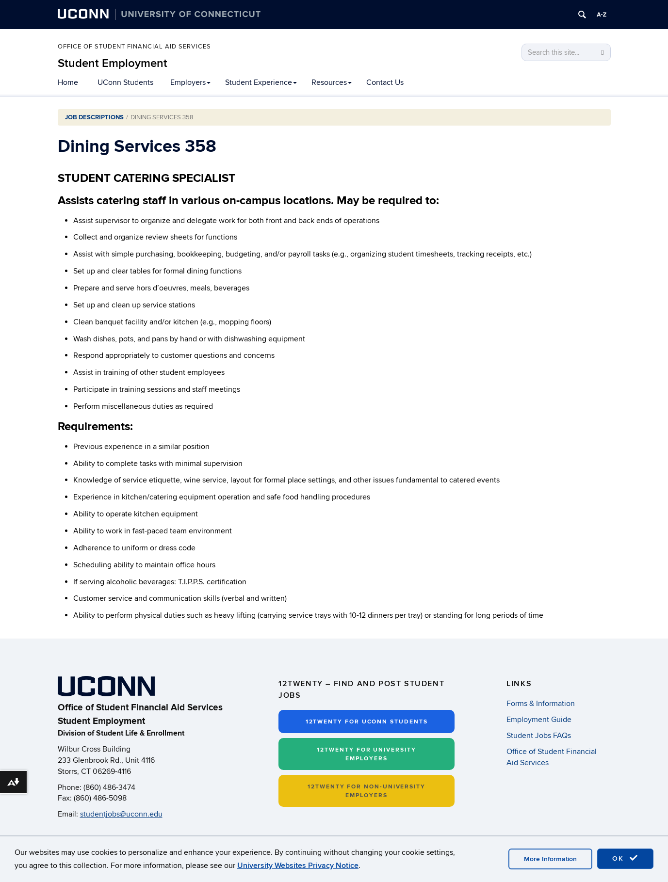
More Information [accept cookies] (550, 859)
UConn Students (125, 82)
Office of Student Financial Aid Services (134, 47)
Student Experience (261, 82)
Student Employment (112, 63)
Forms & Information (540, 703)
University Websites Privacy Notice (297, 865)
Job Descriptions (94, 117)
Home (68, 82)
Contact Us (385, 82)
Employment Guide (538, 719)
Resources (331, 82)
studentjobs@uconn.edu (121, 814)
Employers (190, 82)
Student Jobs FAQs (538, 735)
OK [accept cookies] (625, 858)
